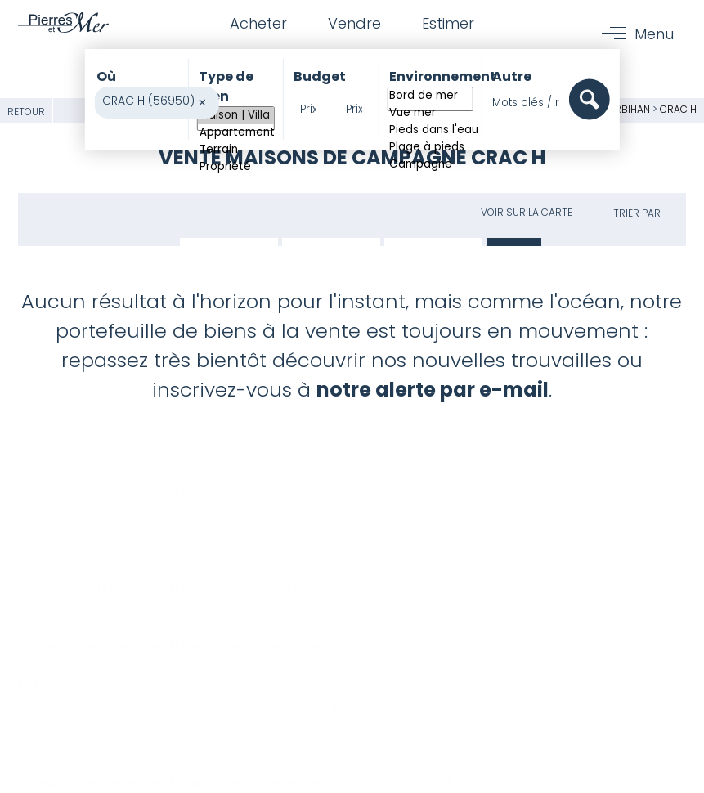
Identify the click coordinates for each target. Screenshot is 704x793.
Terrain (236, 150)
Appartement (236, 132)
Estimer (448, 23)
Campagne (430, 164)
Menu (654, 34)
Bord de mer (430, 96)
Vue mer (430, 113)
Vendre (354, 23)
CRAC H (678, 109)
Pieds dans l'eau (430, 130)
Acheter (258, 23)
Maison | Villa (236, 115)
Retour (26, 112)
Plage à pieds (430, 147)
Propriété (236, 167)
